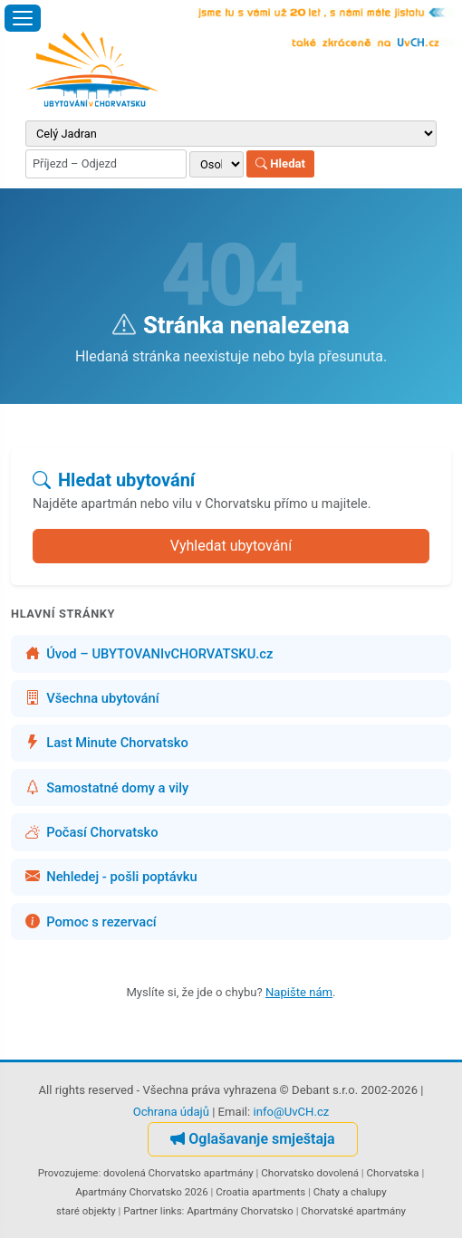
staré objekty (86, 1210)
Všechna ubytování (92, 698)
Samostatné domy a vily (106, 788)
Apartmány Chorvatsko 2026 (141, 1191)
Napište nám (298, 992)
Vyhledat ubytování (231, 545)
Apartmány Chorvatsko (240, 1210)
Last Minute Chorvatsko (106, 742)
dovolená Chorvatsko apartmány (178, 1172)
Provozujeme (68, 1172)
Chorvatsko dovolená (310, 1172)
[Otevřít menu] (23, 18)
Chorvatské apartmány (353, 1210)
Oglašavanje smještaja (252, 1138)
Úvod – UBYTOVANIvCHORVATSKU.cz (149, 654)
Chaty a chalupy (350, 1191)
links (171, 1210)
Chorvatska (393, 1172)
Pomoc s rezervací (91, 922)
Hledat (280, 163)
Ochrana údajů (171, 1111)
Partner (140, 1210)
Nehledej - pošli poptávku (111, 877)
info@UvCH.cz (291, 1111)
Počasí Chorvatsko (92, 832)
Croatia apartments (260, 1191)
